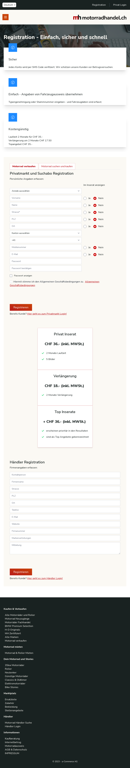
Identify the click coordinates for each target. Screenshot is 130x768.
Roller (8, 669)
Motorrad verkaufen (24, 166)
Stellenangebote (14, 710)
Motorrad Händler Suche (18, 722)
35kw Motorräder (14, 665)
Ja (89, 198)
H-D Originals (12, 629)
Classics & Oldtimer (16, 680)
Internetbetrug (13, 742)
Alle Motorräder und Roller (20, 615)
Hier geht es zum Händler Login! (45, 578)
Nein (100, 198)
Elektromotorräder (15, 683)
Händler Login (12, 726)
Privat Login (119, 5)
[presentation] (33, 296)
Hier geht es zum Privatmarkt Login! (47, 313)
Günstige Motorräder (16, 676)
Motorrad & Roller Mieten (19, 653)
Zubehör (9, 703)
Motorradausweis (14, 746)
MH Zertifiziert (13, 633)
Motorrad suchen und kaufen (57, 166)
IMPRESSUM (12, 753)
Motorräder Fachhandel (18, 622)
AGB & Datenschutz (16, 749)
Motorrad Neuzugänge (17, 618)
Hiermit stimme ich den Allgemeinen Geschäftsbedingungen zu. (48, 281)
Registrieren (20, 307)
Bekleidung (11, 707)
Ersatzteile (11, 699)
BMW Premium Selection (19, 626)
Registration (99, 5)
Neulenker (10, 672)
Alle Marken (11, 637)
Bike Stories (11, 687)
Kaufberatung (12, 738)
